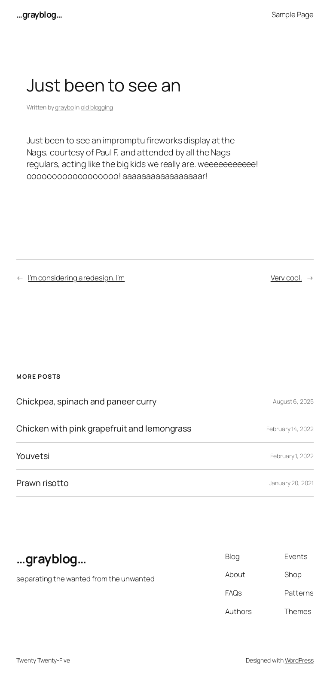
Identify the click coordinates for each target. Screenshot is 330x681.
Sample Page (293, 14)
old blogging (97, 107)
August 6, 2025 (293, 401)
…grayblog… (39, 14)
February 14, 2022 (289, 429)
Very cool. (286, 278)
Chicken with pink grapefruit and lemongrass (103, 428)
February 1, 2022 (291, 456)
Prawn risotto (42, 483)
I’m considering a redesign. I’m (76, 278)
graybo (64, 107)
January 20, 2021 (291, 483)
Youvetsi (32, 456)
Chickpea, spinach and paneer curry (86, 401)
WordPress (299, 660)
